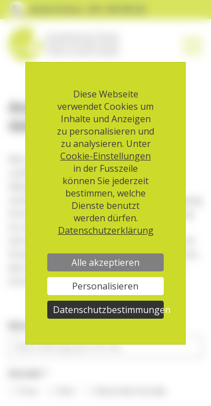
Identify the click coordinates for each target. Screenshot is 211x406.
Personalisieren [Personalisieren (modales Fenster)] (105, 286)
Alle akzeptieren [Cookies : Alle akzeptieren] (105, 262)
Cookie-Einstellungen (105, 156)
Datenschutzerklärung (106, 230)
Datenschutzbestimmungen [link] (108, 310)
